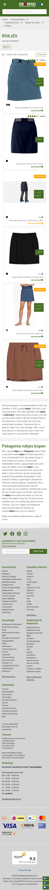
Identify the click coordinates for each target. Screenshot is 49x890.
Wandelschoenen (9, 582)
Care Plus (30, 596)
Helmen (30, 652)
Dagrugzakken (8, 641)
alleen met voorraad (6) (17, 54)
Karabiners (31, 655)
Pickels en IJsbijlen (34, 669)
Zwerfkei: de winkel (9, 711)
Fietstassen (6, 646)
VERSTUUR (38, 551)
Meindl (29, 571)
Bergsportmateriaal (34, 633)
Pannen (30, 666)
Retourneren (7, 694)
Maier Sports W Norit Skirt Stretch (29, 164)
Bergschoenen (8, 590)
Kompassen (31, 658)
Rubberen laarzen (34, 671)
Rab (28, 599)
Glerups (30, 574)
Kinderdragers (7, 668)
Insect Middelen (8, 599)
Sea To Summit (33, 607)
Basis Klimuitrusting (10, 627)
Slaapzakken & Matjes (11, 593)
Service (5, 703)
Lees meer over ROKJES (10, 41)
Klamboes (6, 671)
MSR (28, 585)
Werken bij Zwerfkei (10, 714)
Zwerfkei (30, 593)
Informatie (8, 684)
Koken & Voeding (9, 576)
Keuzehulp (8, 620)
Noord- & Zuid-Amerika (11, 588)
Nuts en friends (33, 663)
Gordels (30, 647)
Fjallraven (30, 590)
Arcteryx (30, 576)
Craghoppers (32, 582)
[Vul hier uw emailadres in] (16, 551)
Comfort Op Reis (8, 596)
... (26, 19)
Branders (30, 638)
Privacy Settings (24, 870)
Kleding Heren (7, 585)
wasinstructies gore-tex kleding (16, 508)
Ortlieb (29, 604)
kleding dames (26, 516)
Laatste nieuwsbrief (10, 724)
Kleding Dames (8, 610)
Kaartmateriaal (8, 660)
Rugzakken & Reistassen (12, 579)
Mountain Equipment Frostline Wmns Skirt (26, 220)
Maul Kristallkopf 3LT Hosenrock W (29, 108)
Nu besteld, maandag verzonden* (22, 767)
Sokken (5, 571)
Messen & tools (33, 660)
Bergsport (6, 574)
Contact (5, 689)
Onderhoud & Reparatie (34, 622)
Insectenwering (8, 657)
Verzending (6, 697)
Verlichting (6, 612)
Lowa (29, 579)
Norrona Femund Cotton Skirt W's (29, 334)
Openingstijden (8, 692)
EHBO (4, 644)
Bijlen (4, 635)
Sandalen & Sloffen (9, 601)
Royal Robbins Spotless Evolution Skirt (27, 277)
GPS (28, 649)
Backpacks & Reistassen (12, 624)
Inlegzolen (6, 655)
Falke (29, 601)
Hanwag (30, 610)
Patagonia (28, 451)
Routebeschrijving (9, 700)
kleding (34, 504)
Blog (4, 716)
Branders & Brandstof (11, 638)
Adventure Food (33, 588)
